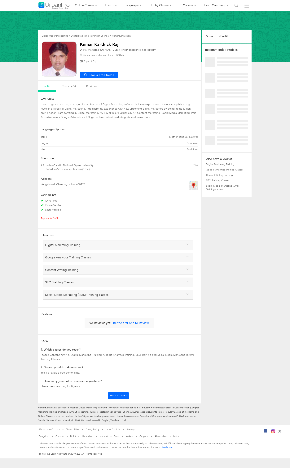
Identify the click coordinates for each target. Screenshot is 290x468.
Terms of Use (72, 429)
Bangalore (44, 436)
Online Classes (84, 5)
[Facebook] (265, 432)
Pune (116, 436)
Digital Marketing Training (220, 164)
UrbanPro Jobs (113, 429)
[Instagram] (273, 432)
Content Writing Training (219, 175)
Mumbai (103, 436)
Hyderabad (87, 436)
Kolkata (129, 436)
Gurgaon (143, 436)
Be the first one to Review (131, 323)
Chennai (59, 436)
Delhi (73, 436)
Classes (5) (69, 86)
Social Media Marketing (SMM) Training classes (223, 187)
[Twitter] (279, 432)
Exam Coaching (214, 5)
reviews (91, 86)
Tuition (109, 5)
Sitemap (130, 429)
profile (47, 86)
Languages (132, 5)
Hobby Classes (159, 5)
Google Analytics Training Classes (225, 169)
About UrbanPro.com (49, 429)
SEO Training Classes (218, 180)
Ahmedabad (161, 436)
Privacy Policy (92, 429)
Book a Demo (118, 395)
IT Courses (186, 5)
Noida (176, 436)
